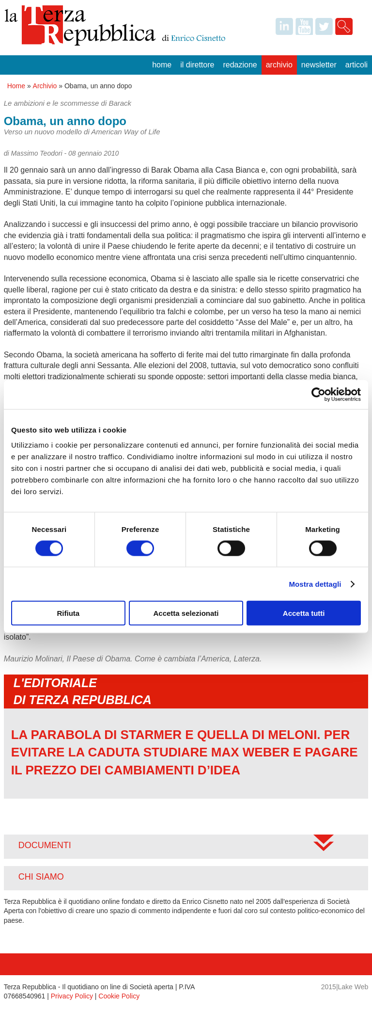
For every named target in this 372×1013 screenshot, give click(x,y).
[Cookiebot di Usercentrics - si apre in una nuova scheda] (318, 394)
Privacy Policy (72, 996)
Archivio (279, 65)
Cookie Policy (119, 996)
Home (161, 65)
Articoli (356, 65)
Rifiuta (68, 613)
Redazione (240, 65)
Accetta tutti (304, 613)
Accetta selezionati (185, 613)
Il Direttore (197, 65)
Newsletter (319, 65)
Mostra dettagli (315, 583)
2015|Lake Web (345, 987)
